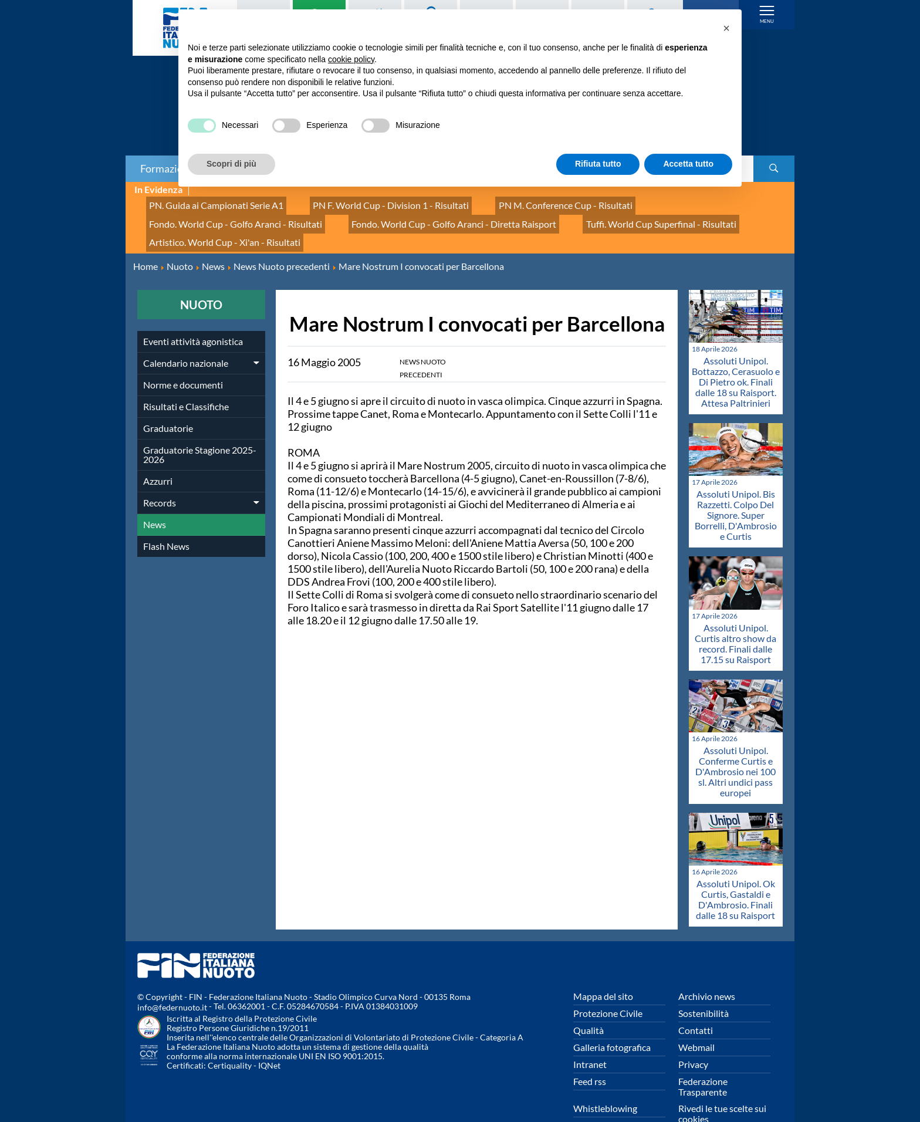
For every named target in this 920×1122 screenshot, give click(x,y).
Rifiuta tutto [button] (598, 163)
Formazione (167, 168)
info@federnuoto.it (172, 979)
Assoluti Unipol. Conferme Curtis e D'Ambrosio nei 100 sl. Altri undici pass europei (735, 742)
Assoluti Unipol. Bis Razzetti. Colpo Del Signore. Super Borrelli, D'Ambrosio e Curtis (736, 486)
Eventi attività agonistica (193, 311)
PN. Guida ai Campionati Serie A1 (207, 203)
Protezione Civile (607, 984)
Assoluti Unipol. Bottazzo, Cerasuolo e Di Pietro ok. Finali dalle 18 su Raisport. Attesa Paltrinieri (736, 353)
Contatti (695, 1001)
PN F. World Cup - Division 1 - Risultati (363, 203)
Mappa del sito (603, 967)
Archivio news (706, 967)
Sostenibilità (703, 984)
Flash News (166, 516)
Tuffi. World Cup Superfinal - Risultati (424, 216)
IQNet (269, 1037)
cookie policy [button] (351, 59)
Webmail (696, 1018)
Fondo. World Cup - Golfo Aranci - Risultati (681, 203)
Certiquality (230, 1037)
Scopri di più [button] (231, 163)
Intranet (590, 1035)
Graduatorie (168, 398)
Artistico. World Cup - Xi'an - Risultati (585, 216)
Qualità (588, 1001)
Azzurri (157, 451)
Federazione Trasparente (703, 1058)
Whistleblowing (605, 1079)
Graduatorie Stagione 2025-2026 (199, 425)
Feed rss (589, 1052)
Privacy (693, 1035)
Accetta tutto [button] (688, 163)
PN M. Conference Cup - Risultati (518, 203)
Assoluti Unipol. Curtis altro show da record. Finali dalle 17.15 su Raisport (735, 614)
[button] (726, 28)
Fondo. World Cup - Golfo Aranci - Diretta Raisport (239, 216)
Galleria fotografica (612, 1018)
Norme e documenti (183, 355)
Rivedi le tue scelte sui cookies (722, 1085)
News (154, 495)
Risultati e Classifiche (186, 377)
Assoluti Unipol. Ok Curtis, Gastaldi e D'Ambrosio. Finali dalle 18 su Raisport (735, 870)
